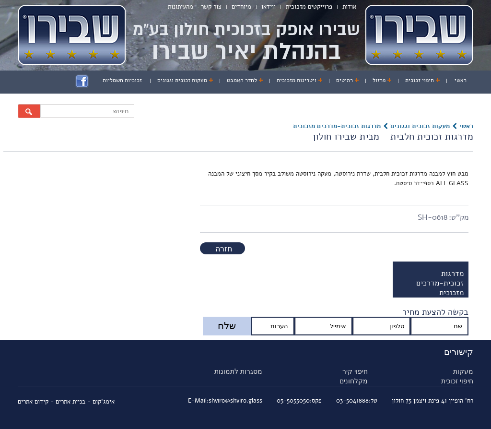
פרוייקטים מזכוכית (309, 6)
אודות (349, 6)
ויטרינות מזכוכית (296, 80)
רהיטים (344, 80)
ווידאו (268, 6)
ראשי (461, 80)
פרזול (379, 80)
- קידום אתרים (37, 401)
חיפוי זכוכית (419, 80)
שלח (227, 326)
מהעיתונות (180, 6)
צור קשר (211, 6)
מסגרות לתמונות (238, 371)
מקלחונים (353, 381)
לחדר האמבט (242, 80)
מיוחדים (241, 6)
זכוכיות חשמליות (122, 80)
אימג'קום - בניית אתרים (85, 401)
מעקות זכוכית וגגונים (182, 80)
